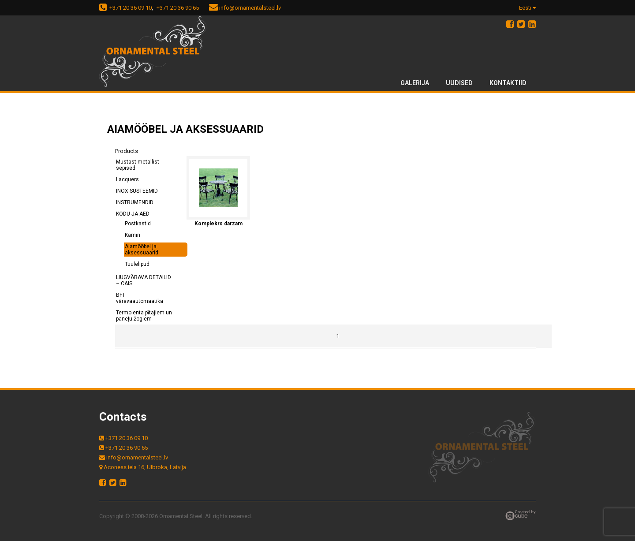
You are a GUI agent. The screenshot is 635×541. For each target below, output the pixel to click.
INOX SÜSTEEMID (137, 191)
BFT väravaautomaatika (139, 298)
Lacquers (127, 179)
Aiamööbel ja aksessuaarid (141, 249)
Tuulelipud (137, 264)
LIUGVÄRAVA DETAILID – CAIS (143, 280)
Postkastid (138, 223)
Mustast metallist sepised (137, 165)
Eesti (527, 7)
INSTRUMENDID (134, 202)
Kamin (132, 235)
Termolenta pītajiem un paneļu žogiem (144, 316)
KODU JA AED (132, 214)
